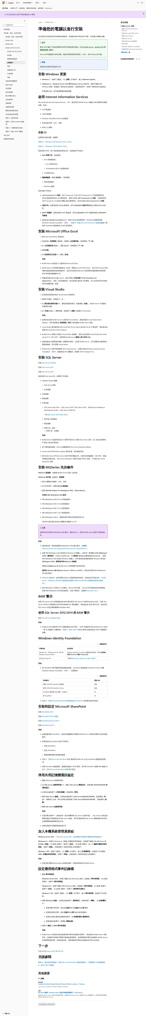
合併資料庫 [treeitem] (9, 99)
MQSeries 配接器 (48, 578)
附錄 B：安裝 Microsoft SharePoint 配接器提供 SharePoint (62, 701)
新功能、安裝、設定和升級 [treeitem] (14, 37)
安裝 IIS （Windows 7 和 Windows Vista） (53, 146)
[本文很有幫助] (137, 59)
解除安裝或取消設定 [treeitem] (12, 110)
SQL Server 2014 (48, 372)
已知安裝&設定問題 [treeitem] (12, 114)
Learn (40, 22)
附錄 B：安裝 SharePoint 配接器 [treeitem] (15, 123)
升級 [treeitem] (8, 77)
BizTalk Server (49, 22)
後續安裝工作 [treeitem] (11, 70)
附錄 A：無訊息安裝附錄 (47, 962)
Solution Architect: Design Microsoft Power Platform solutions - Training (61, 984)
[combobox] (13, 25)
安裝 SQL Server (127, 38)
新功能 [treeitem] (9, 55)
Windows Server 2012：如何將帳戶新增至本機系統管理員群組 (78, 837)
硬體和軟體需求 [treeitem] (12, 59)
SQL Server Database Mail (51, 618)
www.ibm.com (92, 590)
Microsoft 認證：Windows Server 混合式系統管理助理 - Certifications (60, 992)
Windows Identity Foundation (131, 46)
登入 (142, 3)
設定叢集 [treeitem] (8, 88)
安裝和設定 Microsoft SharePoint (132, 49)
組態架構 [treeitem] (8, 103)
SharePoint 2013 (47, 712)
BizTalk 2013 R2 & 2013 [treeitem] (14, 51)
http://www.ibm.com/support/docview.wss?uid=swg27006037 (64, 548)
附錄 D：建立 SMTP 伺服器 (72, 630)
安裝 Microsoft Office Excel (130, 33)
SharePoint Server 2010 (50, 721)
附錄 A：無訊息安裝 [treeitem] (12, 118)
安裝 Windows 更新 (128, 26)
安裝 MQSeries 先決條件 (129, 41)
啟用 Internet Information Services (130, 29)
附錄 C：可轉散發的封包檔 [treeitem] (14, 128)
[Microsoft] (3, 2)
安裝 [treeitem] (8, 66)
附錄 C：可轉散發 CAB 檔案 (92, 962)
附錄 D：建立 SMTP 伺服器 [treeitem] (14, 131)
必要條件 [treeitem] (10, 63)
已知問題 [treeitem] (10, 74)
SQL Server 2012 (48, 367)
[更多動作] (106, 22)
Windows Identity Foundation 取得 (84, 658)
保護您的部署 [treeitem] (10, 107)
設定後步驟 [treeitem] (9, 92)
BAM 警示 (125, 44)
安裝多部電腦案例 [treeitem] (11, 81)
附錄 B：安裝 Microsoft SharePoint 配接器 (86, 223)
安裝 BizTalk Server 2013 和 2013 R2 (50, 951)
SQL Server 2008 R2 (49, 363)
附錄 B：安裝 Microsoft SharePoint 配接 (56, 759)
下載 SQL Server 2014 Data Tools (55, 414)
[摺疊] (25, 21)
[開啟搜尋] (138, 3)
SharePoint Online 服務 (50, 716)
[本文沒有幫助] (139, 59)
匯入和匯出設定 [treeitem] (11, 96)
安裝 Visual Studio (127, 36)
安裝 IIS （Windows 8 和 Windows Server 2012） (55, 142)
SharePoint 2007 (48, 725)
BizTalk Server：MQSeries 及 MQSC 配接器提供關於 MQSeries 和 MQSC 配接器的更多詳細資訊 (74, 580)
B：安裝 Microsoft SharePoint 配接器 (69, 962)
